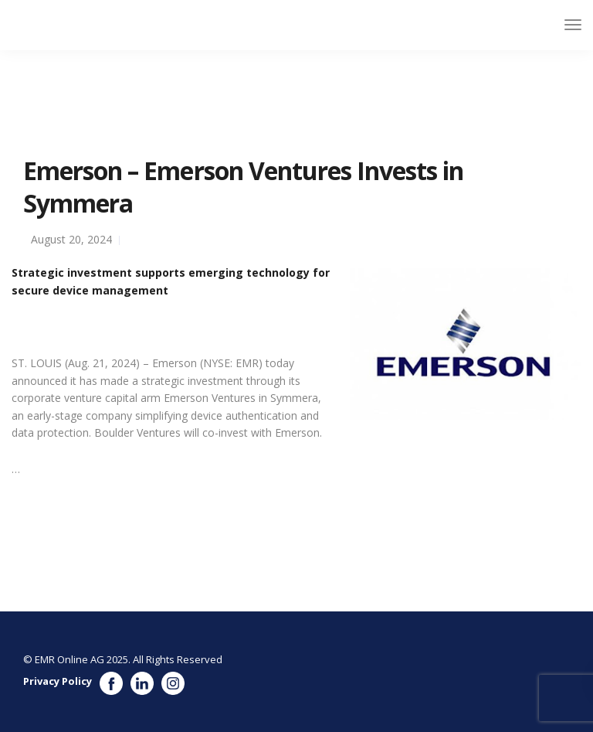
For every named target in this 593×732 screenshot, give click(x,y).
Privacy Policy (57, 681)
